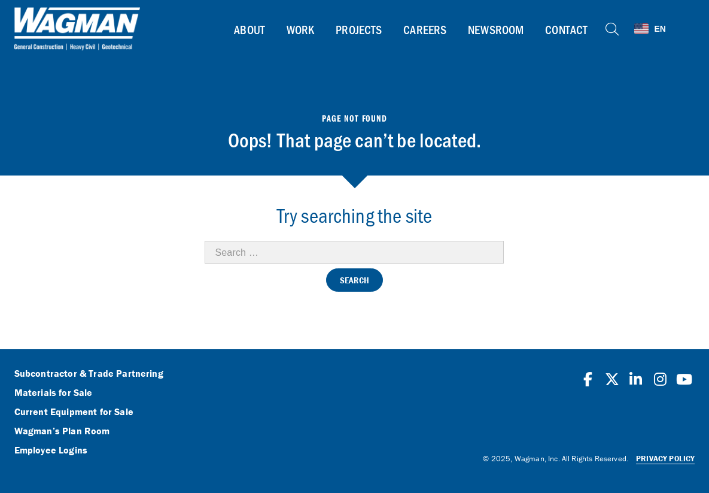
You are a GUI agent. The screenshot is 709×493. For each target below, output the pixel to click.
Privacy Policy (665, 458)
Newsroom (496, 29)
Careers (424, 29)
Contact (566, 29)
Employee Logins (50, 450)
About (249, 29)
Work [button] (301, 29)
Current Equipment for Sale (73, 412)
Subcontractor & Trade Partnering (88, 373)
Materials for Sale (53, 393)
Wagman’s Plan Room (62, 431)
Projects (359, 29)
